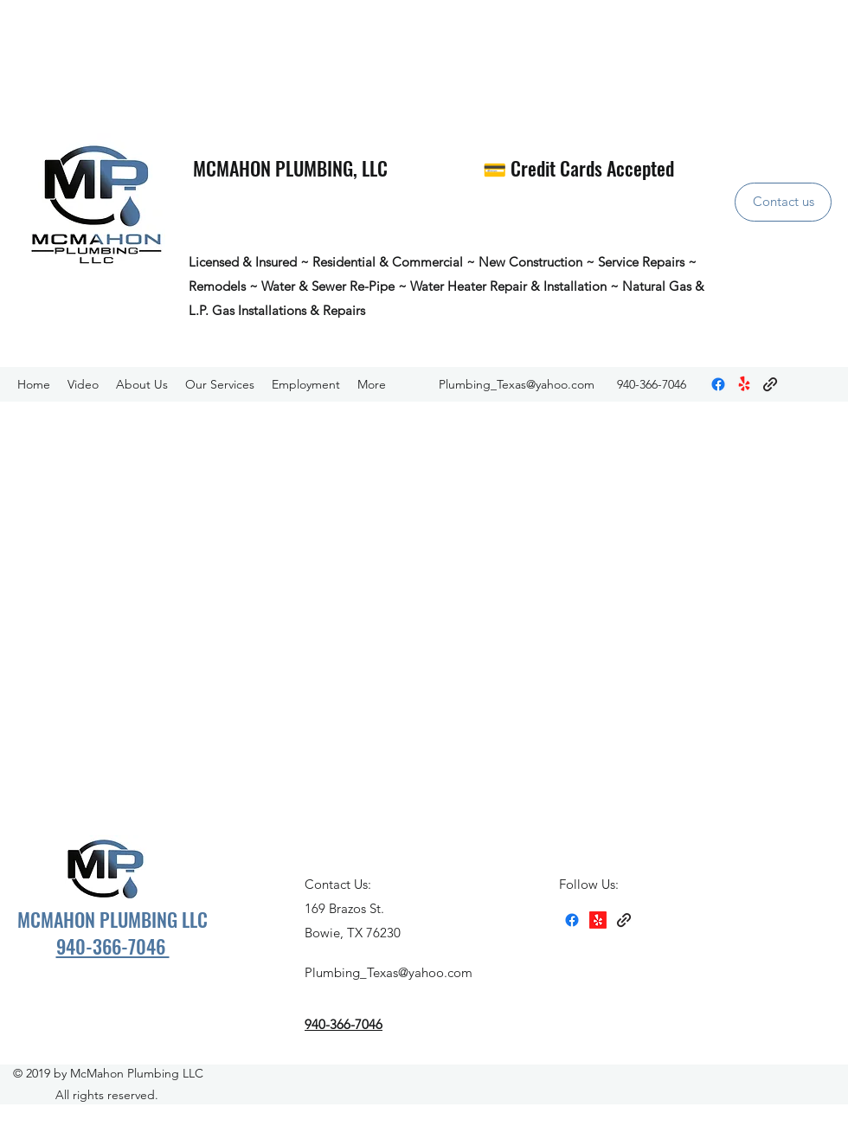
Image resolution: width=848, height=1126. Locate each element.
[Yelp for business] (744, 384)
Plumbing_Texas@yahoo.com (516, 384)
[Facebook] (718, 384)
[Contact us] (783, 202)
